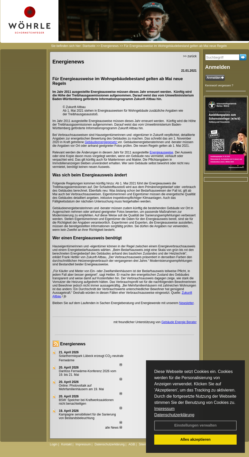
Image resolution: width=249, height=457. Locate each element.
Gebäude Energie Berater (179, 322)
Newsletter (186, 303)
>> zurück (190, 56)
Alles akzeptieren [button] (195, 439)
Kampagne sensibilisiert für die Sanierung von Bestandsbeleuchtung (87, 416)
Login (53, 444)
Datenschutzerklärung (174, 415)
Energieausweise (161, 152)
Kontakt (66, 444)
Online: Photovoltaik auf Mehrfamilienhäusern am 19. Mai (81, 387)
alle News (113, 427)
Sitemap (144, 444)
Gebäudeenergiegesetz (101, 142)
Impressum (164, 408)
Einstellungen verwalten (195, 425)
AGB (131, 444)
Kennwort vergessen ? (219, 85)
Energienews (73, 344)
